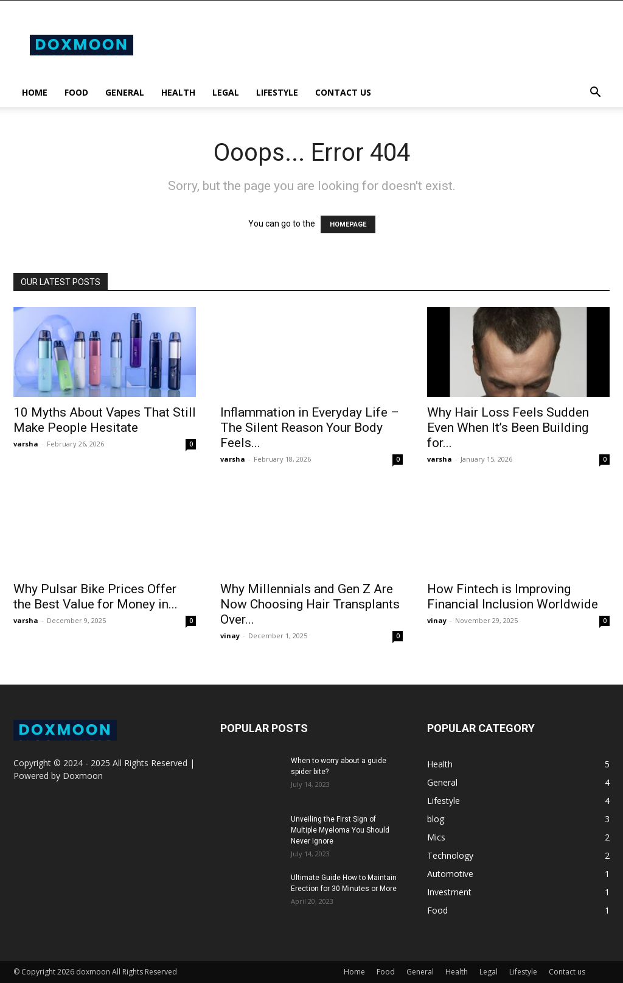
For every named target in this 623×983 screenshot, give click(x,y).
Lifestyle (277, 92)
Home (34, 92)
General (124, 92)
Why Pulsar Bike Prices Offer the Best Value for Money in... (95, 596)
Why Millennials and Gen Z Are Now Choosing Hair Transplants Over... (310, 604)
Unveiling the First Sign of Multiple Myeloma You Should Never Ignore (340, 830)
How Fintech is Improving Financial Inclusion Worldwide (512, 596)
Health (178, 92)
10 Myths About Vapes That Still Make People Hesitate (104, 420)
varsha (25, 443)
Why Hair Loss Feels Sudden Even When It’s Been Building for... (508, 427)
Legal (225, 92)
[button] (595, 93)
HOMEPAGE (348, 224)
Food (76, 92)
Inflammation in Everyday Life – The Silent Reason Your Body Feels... (309, 427)
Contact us (343, 92)
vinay (230, 635)
